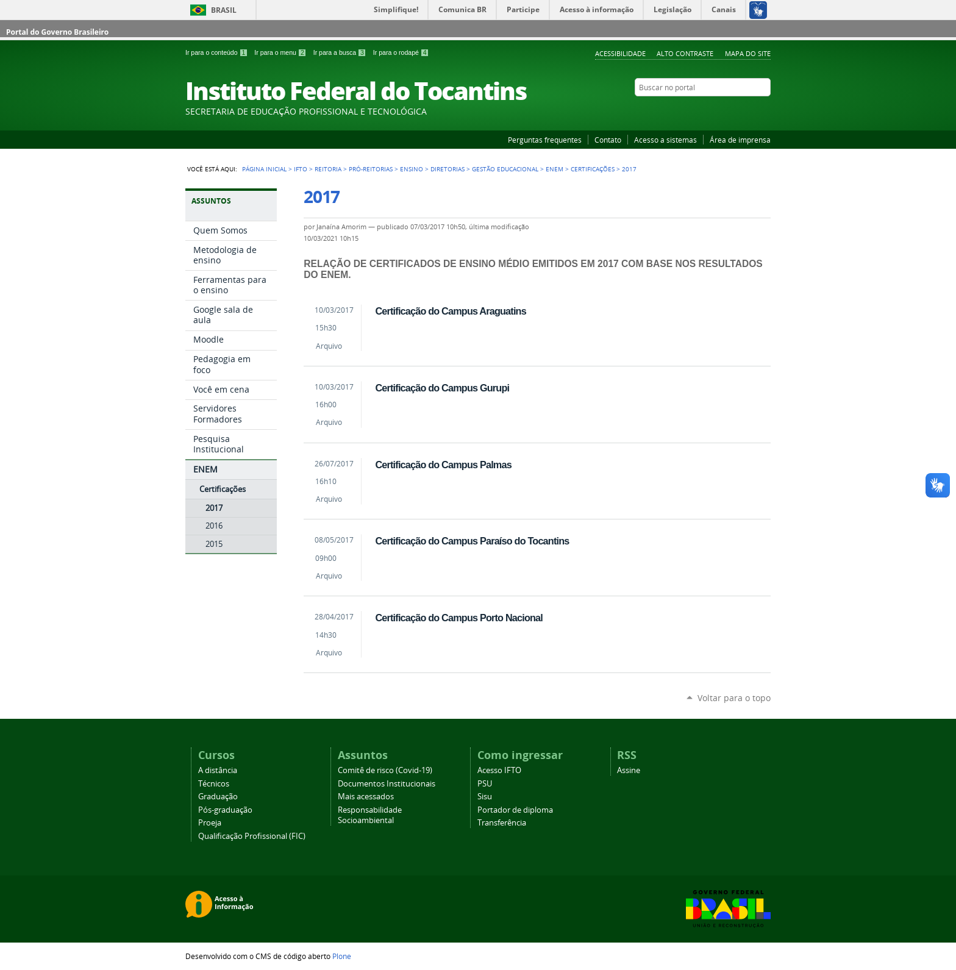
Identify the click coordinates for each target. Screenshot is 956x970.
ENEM (554, 169)
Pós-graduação (225, 810)
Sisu (484, 796)
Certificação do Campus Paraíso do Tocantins (472, 540)
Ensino (411, 169)
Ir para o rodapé (401, 52)
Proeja (209, 823)
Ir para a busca (340, 52)
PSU (484, 784)
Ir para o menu (281, 52)
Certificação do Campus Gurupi (442, 387)
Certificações (593, 169)
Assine (628, 770)
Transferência (501, 823)
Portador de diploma (515, 810)
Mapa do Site (748, 53)
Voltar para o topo (734, 698)
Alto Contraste (685, 53)
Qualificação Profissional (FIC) (251, 836)
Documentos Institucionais (386, 784)
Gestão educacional (505, 169)
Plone (341, 956)
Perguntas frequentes (545, 139)
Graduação (218, 796)
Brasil (224, 10)
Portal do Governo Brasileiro (57, 32)
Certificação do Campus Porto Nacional (459, 617)
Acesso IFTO (499, 770)
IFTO (300, 169)
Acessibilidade (620, 53)
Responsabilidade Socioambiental (370, 815)
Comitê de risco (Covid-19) (385, 770)
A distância (217, 770)
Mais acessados (366, 796)
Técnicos (213, 784)
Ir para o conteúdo (217, 52)
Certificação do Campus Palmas (443, 464)
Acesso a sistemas (665, 139)
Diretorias (447, 169)
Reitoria (328, 169)
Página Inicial (264, 169)
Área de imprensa (740, 139)
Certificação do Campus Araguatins (450, 310)
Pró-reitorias (371, 169)
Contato (607, 139)
